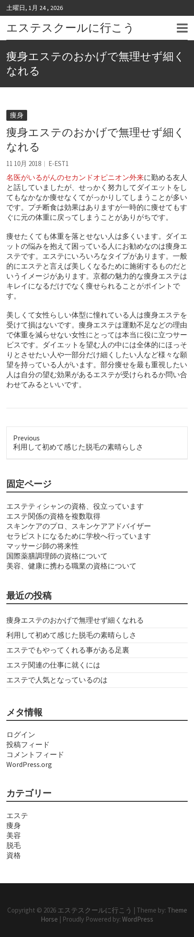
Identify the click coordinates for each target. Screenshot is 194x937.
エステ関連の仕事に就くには (53, 664)
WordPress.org (29, 764)
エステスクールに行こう (70, 27)
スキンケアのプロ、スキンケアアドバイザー (78, 525)
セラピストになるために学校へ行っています (78, 535)
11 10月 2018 (23, 163)
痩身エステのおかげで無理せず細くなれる (75, 620)
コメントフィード (35, 754)
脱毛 (13, 845)
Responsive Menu (182, 28)
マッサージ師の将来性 (42, 545)
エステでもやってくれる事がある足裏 (67, 649)
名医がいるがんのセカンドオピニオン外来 (75, 177)
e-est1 (58, 163)
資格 (13, 855)
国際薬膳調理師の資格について (57, 555)
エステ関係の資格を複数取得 (53, 516)
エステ (17, 815)
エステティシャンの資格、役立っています (75, 506)
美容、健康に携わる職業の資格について (71, 565)
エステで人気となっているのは (57, 679)
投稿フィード (28, 744)
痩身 (17, 115)
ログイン (20, 734)
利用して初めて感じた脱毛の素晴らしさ (71, 634)
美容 (13, 835)
